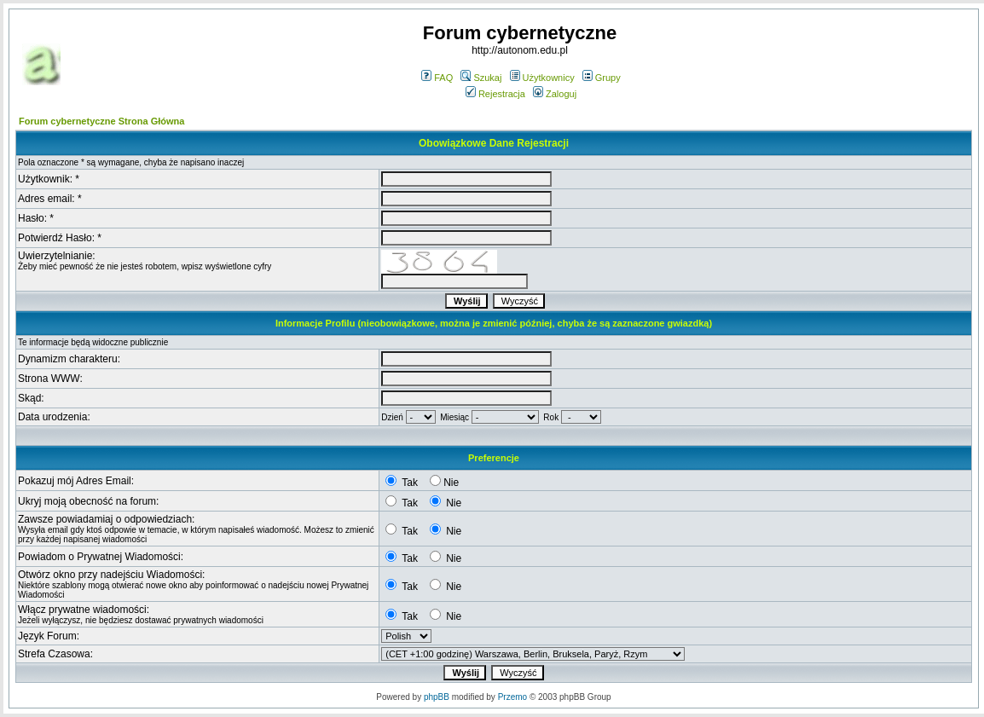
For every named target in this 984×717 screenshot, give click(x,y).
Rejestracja (495, 94)
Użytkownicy (542, 77)
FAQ (437, 77)
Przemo (512, 697)
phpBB (436, 697)
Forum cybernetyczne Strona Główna (101, 121)
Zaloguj (554, 94)
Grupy (601, 77)
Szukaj (480, 77)
